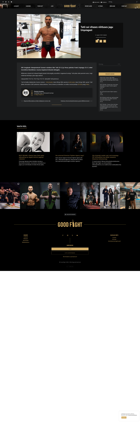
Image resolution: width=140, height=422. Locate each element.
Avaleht (16, 6)
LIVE (52, 6)
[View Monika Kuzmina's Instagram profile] (32, 95)
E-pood (100, 6)
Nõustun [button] (124, 417)
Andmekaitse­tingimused (114, 241)
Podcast (40, 6)
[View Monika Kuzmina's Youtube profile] (32, 93)
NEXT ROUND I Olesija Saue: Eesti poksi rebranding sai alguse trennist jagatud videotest (109, 86)
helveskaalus (49, 82)
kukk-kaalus (72, 82)
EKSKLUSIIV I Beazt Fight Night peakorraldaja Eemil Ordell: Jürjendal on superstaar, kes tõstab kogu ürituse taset (109, 79)
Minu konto (96, 2)
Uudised (28, 6)
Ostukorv (104, 2)
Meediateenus (25, 242)
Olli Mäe (80, 84)
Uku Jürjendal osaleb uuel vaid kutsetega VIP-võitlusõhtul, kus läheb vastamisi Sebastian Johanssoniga (109, 99)
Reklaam (112, 6)
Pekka (87, 84)
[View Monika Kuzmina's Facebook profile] (32, 91)
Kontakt (124, 6)
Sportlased (88, 6)
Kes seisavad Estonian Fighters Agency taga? (108, 92)
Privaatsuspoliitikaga (132, 415)
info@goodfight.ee (39, 94)
